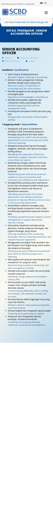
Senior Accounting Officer (21, 51)
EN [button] (44, 3)
